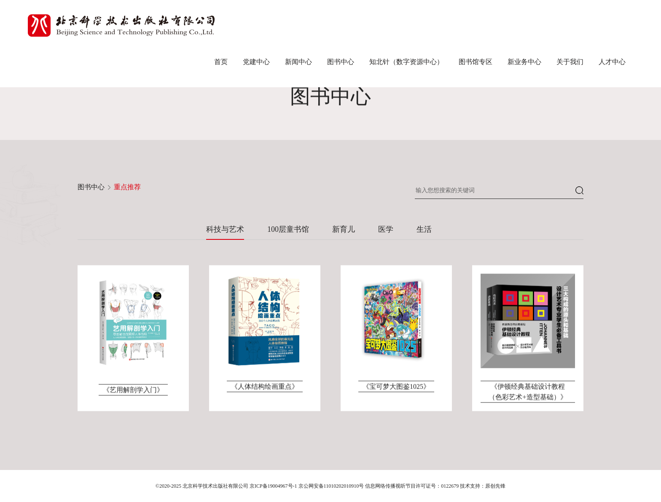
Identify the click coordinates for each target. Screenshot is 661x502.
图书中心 (340, 62)
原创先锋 (495, 486)
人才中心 (612, 62)
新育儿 (343, 229)
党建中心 (256, 62)
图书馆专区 (475, 62)
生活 (424, 229)
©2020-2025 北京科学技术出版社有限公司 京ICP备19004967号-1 (226, 486)
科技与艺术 (225, 229)
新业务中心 (524, 62)
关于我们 (569, 62)
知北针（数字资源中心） (406, 62)
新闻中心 (298, 62)
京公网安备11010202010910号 (331, 486)
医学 (385, 229)
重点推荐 (127, 187)
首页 (221, 62)
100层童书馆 (288, 229)
